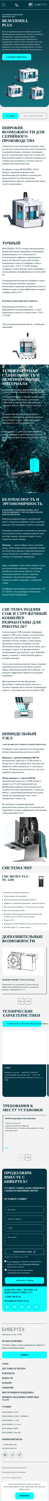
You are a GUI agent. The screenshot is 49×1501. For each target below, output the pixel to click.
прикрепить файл (24, 1252)
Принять (24, 1496)
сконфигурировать (16, 57)
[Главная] (37, 4)
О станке (10, 116)
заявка (24, 1355)
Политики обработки (31, 1264)
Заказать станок (24, 1280)
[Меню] (3, 5)
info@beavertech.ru (16, 1301)
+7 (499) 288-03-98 (12, 1297)
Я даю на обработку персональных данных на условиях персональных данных (24, 1264)
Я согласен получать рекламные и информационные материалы (20, 1271)
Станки (6, 1407)
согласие (15, 1262)
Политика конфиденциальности (14, 1467)
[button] (21, 998)
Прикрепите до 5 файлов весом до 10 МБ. (16, 1257)
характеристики (33, 116)
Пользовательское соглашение (13, 1472)
